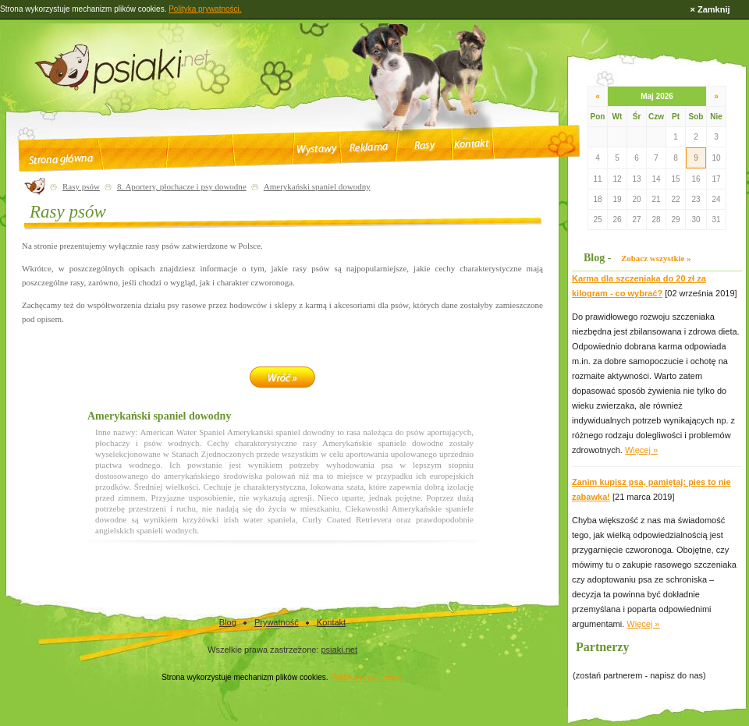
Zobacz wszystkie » (656, 258)
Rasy (424, 146)
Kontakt (471, 143)
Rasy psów (81, 186)
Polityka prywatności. (366, 677)
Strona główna (60, 159)
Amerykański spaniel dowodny (317, 186)
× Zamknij (709, 9)
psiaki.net (339, 649)
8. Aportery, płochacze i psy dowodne (182, 186)
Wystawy (316, 149)
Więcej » (641, 450)
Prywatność (276, 622)
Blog (227, 622)
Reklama (370, 147)
